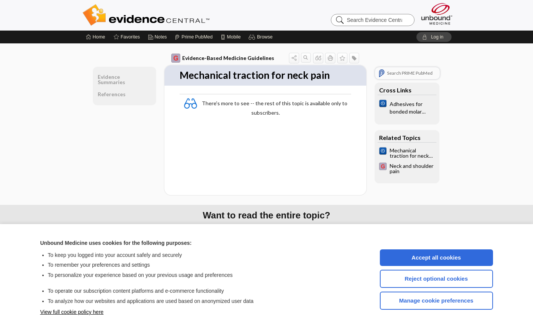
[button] (262, 37)
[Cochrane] (407, 107)
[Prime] (193, 37)
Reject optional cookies (436, 278)
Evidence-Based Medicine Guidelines (222, 58)
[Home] (95, 37)
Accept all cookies (436, 257)
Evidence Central (176, 15)
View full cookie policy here (72, 312)
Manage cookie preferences (436, 300)
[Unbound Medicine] (436, 14)
